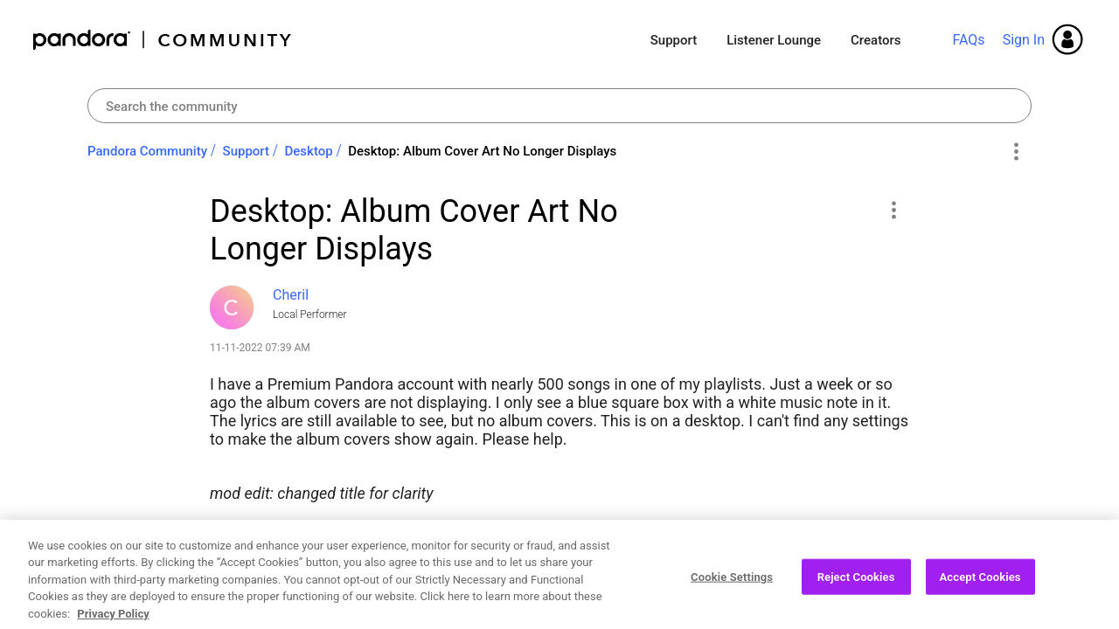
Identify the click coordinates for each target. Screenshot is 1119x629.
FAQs (968, 39)
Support (673, 40)
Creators (875, 40)
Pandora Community (163, 39)
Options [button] (1015, 152)
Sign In (1024, 39)
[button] (893, 209)
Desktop (309, 151)
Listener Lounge (773, 40)
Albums (313, 534)
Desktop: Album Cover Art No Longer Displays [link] (482, 151)
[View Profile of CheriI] (291, 295)
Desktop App (413, 534)
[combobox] (559, 105)
